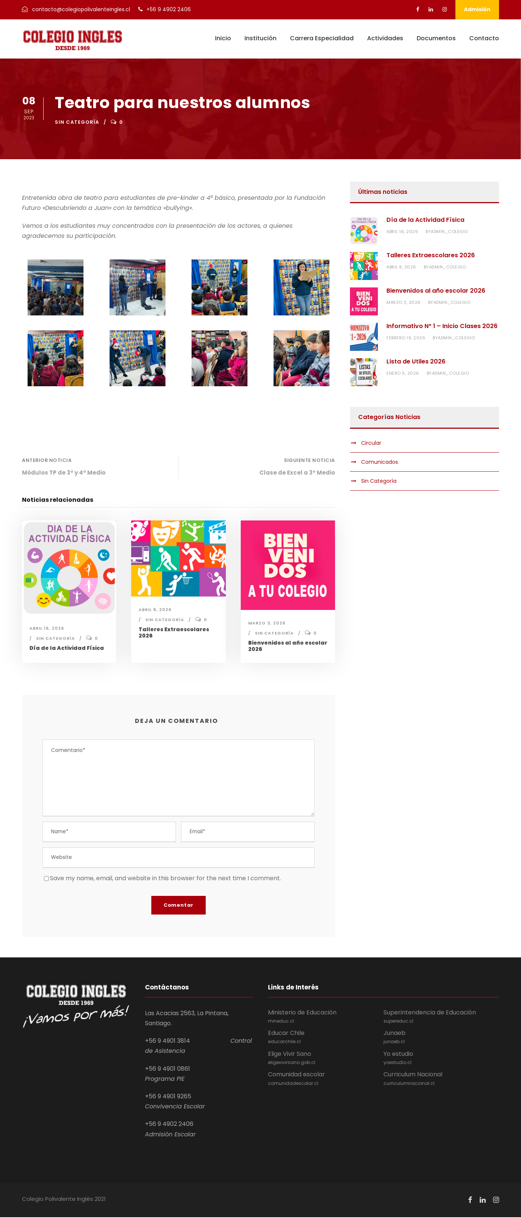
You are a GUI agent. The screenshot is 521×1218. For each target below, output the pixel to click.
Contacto (484, 38)
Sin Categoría (77, 122)
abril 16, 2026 (46, 628)
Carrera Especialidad (322, 38)
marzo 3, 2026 (266, 623)
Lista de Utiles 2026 (415, 361)
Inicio (223, 38)
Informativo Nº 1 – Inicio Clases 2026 (442, 326)
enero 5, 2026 (402, 373)
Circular (371, 443)
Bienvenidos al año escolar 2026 (287, 646)
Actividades (385, 38)
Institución (260, 38)
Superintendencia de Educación (441, 1017)
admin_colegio (449, 232)
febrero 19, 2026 (405, 338)
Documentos (436, 38)
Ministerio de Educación (325, 1017)
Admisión (477, 9)
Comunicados (379, 462)
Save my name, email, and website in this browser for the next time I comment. (165, 879)
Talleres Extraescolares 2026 (174, 632)
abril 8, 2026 (155, 610)
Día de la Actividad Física (66, 648)
